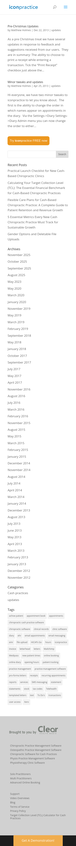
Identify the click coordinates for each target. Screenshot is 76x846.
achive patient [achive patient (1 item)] (16, 615)
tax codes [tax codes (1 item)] (37, 688)
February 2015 (18, 450)
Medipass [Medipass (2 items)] (13, 655)
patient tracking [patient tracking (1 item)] (50, 662)
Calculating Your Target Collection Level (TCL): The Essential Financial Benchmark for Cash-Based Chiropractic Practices (36, 188)
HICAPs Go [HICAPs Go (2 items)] (36, 642)
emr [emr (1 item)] (11, 642)
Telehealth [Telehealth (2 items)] (51, 688)
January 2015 (17, 456)
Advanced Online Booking (25, 782)
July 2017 (14, 369)
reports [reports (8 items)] (12, 682)
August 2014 (16, 477)
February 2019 (18, 329)
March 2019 (16, 322)
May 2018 (14, 342)
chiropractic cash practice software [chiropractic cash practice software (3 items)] (26, 622)
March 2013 (16, 550)
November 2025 (19, 255)
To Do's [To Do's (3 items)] (41, 695)
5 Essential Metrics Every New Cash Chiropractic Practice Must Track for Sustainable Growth (33, 222)
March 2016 (16, 409)
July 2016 (14, 403)
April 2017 (15, 382)
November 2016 (19, 389)
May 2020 (14, 288)
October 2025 (17, 261)
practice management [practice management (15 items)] (20, 668)
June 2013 (15, 530)
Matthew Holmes (21, 30)
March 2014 (16, 497)
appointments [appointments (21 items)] (56, 615)
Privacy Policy (18, 811)
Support (15, 793)
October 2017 (17, 356)
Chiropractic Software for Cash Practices (33, 754)
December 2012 (19, 571)
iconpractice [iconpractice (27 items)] (61, 642)
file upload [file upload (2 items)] (22, 642)
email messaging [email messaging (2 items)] (57, 635)
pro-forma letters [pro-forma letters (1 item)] (17, 675)
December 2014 (19, 463)
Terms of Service (19, 806)
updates (56, 30)
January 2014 (17, 503)
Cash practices (18, 593)
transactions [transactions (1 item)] (55, 695)
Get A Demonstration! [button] (38, 840)
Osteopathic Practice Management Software (35, 750)
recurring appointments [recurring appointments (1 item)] (53, 675)
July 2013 (14, 524)
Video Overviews (19, 798)
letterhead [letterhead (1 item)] (25, 648)
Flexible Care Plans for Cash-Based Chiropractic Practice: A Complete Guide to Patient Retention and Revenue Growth (38, 205)
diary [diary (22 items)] (11, 635)
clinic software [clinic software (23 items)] (60, 629)
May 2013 (14, 537)
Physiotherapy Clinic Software (27, 762)
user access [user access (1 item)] (14, 701)
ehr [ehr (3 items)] (19, 635)
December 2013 (19, 510)
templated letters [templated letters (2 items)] (17, 695)
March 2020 (16, 295)
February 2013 (18, 557)
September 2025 (19, 268)
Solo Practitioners (20, 774)
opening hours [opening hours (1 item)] (32, 662)
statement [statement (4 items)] (56, 682)
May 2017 (14, 376)
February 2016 (18, 416)
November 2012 (19, 577)
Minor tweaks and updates (25, 82)
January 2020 (17, 302)
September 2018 (19, 335)
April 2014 (15, 490)
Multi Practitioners (21, 778)
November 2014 (19, 470)
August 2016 (16, 396)
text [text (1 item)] (32, 695)
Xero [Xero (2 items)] (26, 701)
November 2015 (19, 423)
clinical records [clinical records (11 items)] (41, 629)
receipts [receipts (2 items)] (34, 675)
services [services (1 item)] (24, 682)
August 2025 (16, 275)
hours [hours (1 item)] (48, 642)
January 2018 (17, 349)
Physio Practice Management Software (32, 758)
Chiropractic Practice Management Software (35, 745)
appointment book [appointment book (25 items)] (36, 615)
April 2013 (15, 544)
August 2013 (16, 517)
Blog (12, 802)
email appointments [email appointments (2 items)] (35, 635)
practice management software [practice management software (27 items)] (50, 668)
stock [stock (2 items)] (26, 688)
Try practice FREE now (28, 140)
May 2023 (14, 282)
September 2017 (19, 362)
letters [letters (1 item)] (37, 648)
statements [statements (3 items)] (14, 688)
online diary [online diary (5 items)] (15, 662)
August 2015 (16, 429)
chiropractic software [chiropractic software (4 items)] (19, 629)
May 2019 (14, 315)
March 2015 (16, 443)
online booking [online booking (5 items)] (51, 655)
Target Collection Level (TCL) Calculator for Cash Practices (38, 816)
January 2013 (17, 564)
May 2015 (14, 436)
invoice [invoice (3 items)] (12, 648)
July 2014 (14, 483)
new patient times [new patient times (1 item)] (31, 655)
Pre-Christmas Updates (23, 26)
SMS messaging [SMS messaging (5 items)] (39, 682)
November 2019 (19, 309)
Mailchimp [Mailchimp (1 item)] (49, 648)
